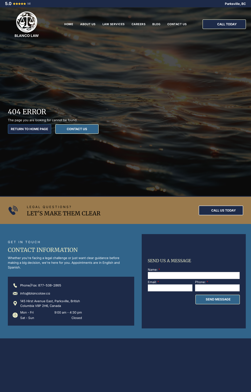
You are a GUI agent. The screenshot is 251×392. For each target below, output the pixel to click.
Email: (152, 282)
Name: (153, 269)
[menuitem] (69, 24)
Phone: (200, 282)
